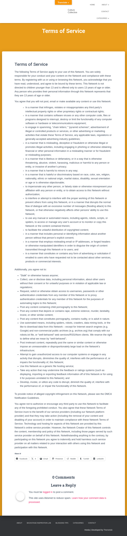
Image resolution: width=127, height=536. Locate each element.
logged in (48, 492)
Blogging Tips (62, 523)
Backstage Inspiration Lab (39, 523)
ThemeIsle (108, 530)
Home (92, 5)
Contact (105, 11)
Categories (103, 18)
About (105, 5)
